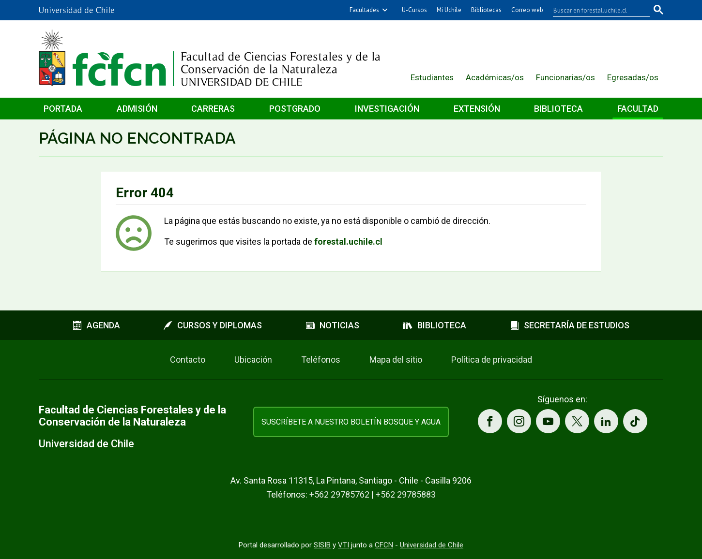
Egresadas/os (632, 77)
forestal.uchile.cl (348, 241)
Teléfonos (320, 359)
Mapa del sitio (395, 359)
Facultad (637, 108)
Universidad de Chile (431, 545)
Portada (63, 108)
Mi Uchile (449, 10)
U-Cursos (414, 10)
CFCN (384, 545)
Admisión (137, 108)
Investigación (387, 108)
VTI (343, 545)
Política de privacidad (491, 359)
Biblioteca (558, 108)
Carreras (213, 108)
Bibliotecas (486, 10)
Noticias (332, 325)
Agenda (96, 325)
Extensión (477, 108)
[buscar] (595, 10)
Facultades (364, 10)
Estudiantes (432, 77)
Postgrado (294, 108)
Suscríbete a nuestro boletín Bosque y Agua (351, 422)
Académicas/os (495, 77)
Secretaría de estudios (569, 325)
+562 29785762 (339, 494)
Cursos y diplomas (213, 325)
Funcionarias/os (565, 77)
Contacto (187, 359)
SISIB (322, 545)
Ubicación (253, 359)
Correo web (527, 10)
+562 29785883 (406, 494)
